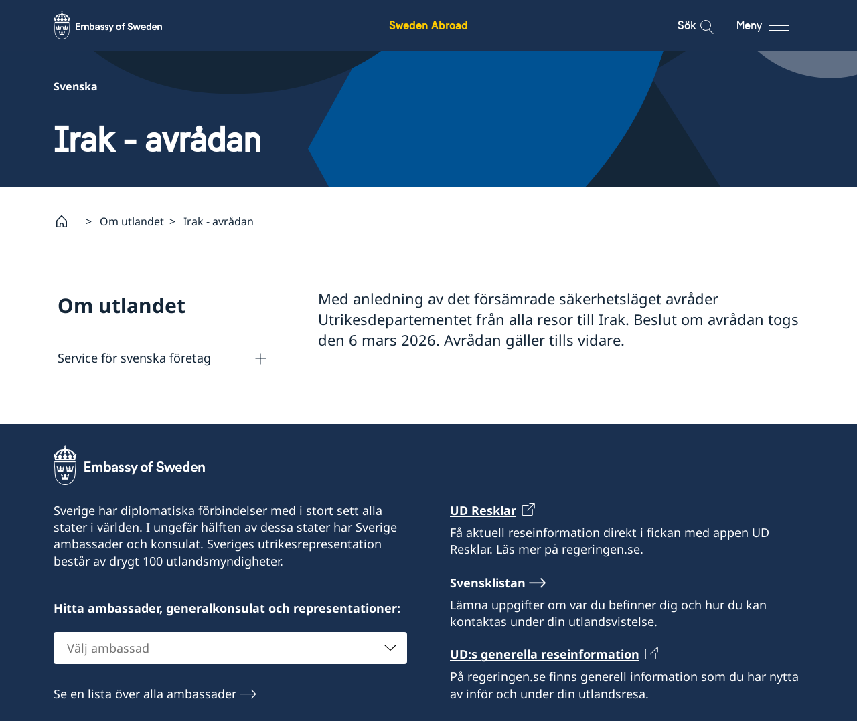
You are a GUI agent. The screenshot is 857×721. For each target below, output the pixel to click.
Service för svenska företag (134, 358)
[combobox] (230, 647)
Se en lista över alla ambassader (145, 693)
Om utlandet (132, 220)
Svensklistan (488, 582)
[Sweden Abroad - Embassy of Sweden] (120, 25)
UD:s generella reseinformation (544, 654)
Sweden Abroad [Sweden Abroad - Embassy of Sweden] (428, 25)
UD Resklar (483, 510)
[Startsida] (67, 221)
